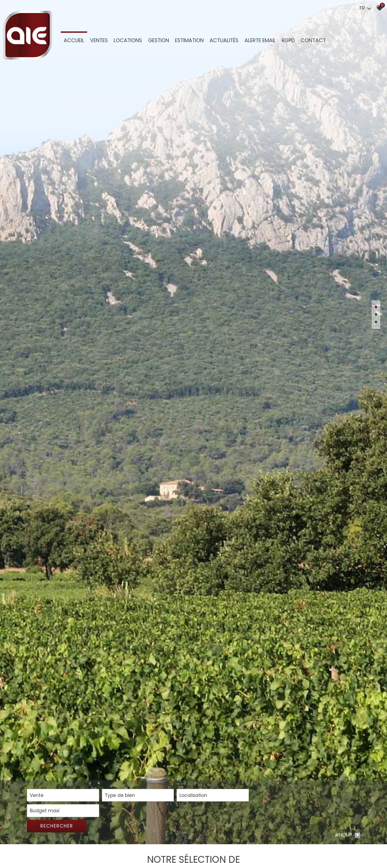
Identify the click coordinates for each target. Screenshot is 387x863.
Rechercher (333, 844)
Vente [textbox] (37, 845)
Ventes (99, 40)
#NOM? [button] (347, 854)
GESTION (158, 40)
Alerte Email (259, 40)
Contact (312, 40)
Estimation (189, 40)
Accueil (74, 40)
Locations (128, 40)
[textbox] (130, 844)
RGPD (287, 40)
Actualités (223, 40)
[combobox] (60, 845)
